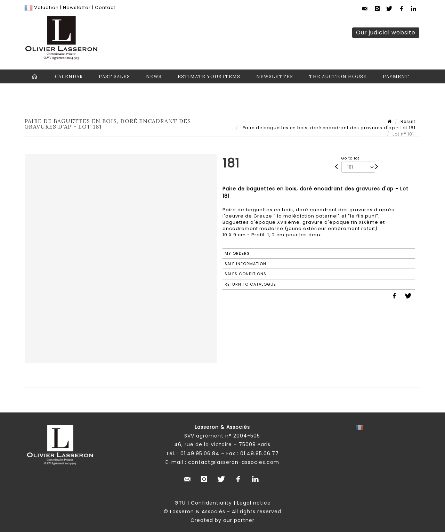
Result (407, 121)
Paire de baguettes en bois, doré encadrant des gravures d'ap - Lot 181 (328, 128)
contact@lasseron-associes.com (233, 462)
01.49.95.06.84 (199, 453)
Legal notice (254, 502)
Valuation (46, 7)
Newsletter (76, 7)
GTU (180, 502)
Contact (105, 7)
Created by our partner (222, 520)
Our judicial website (385, 32)
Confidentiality (211, 502)
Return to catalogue (250, 284)
